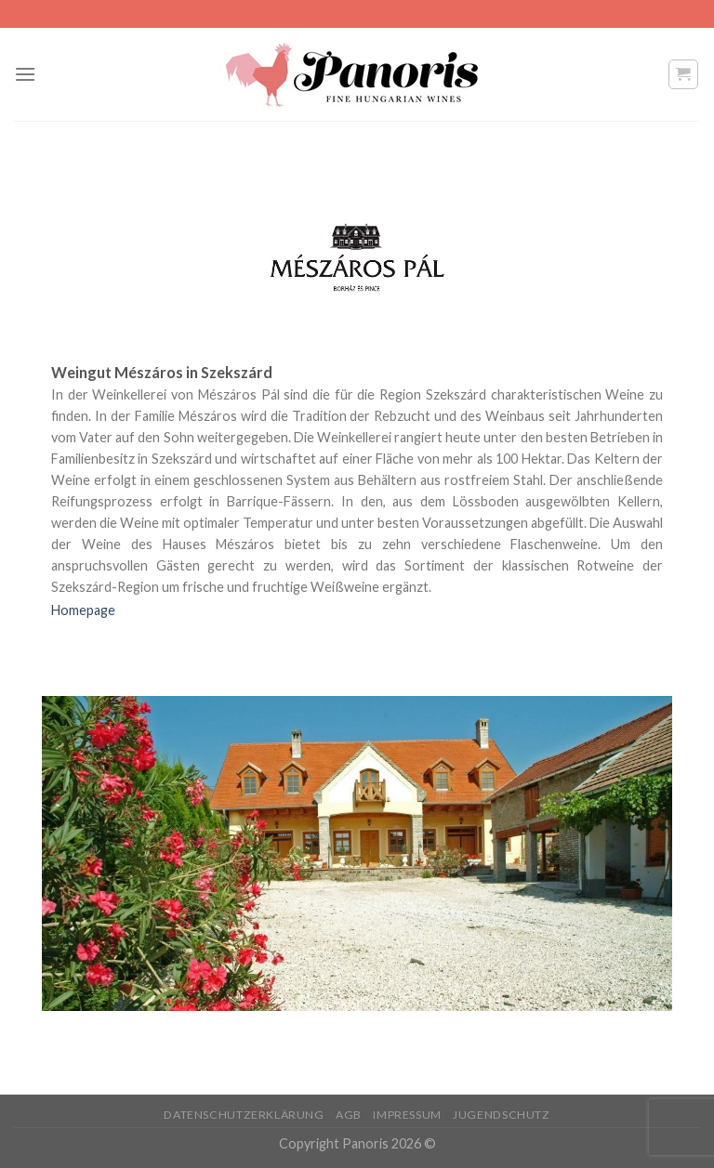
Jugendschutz (501, 1115)
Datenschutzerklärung (244, 1115)
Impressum (407, 1115)
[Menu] (25, 74)
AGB (349, 1115)
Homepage (83, 610)
